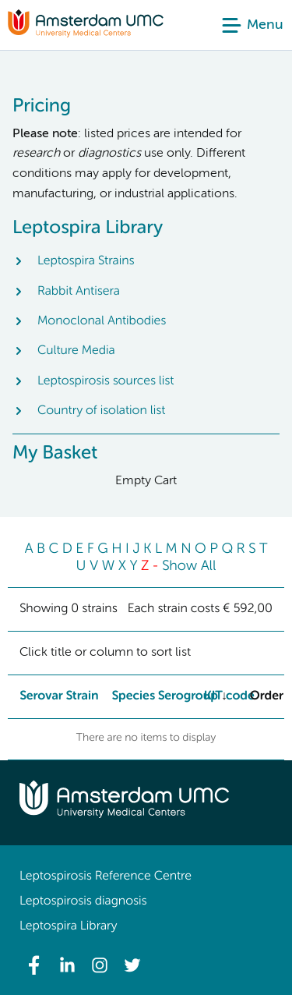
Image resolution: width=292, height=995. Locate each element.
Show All (189, 567)
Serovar (41, 696)
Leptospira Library (68, 926)
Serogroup (187, 696)
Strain (81, 696)
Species (133, 696)
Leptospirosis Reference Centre (105, 876)
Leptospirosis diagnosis (82, 901)
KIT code (229, 696)
